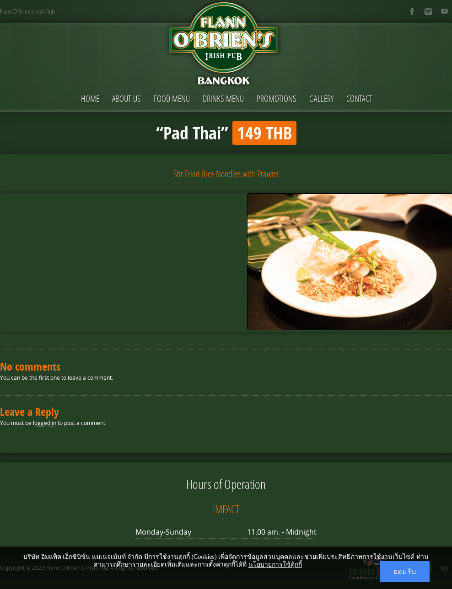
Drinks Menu (223, 98)
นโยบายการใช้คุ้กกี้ (275, 564)
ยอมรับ (404, 571)
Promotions (276, 98)
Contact (359, 98)
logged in (44, 423)
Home (90, 98)
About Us (126, 98)
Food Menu (172, 98)
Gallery (321, 98)
